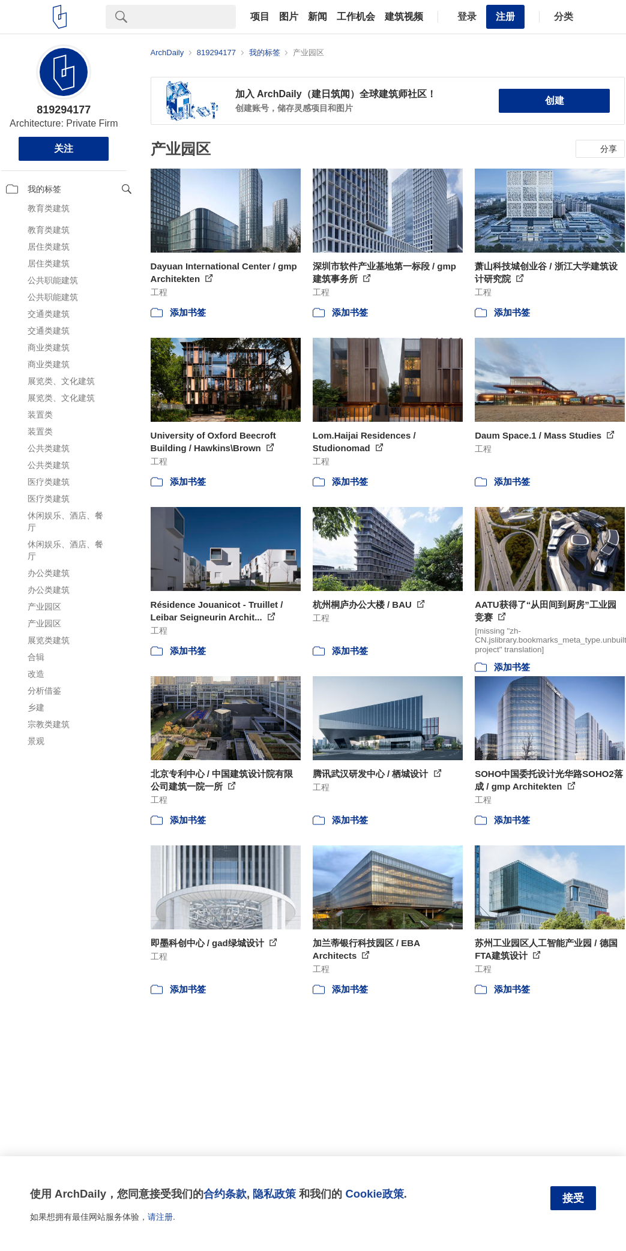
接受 (573, 1198)
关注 (63, 148)
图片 (288, 17)
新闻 (317, 17)
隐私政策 (274, 1193)
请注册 (160, 1217)
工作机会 (356, 17)
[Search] (186, 17)
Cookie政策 (374, 1193)
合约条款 (225, 1193)
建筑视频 (404, 17)
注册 (505, 16)
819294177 (64, 110)
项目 (259, 17)
